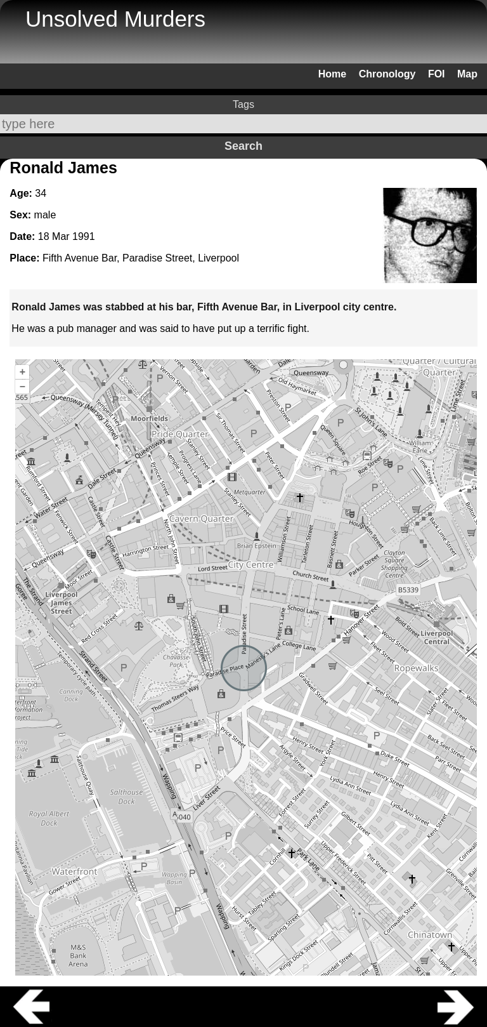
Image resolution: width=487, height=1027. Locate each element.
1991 (83, 236)
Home (332, 74)
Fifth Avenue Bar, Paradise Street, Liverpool (140, 258)
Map (467, 74)
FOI (436, 74)
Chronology (387, 74)
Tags (243, 104)
